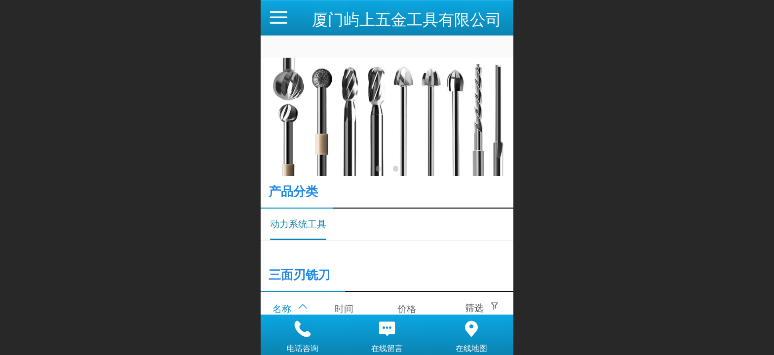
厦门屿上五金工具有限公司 (407, 20)
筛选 (474, 308)
